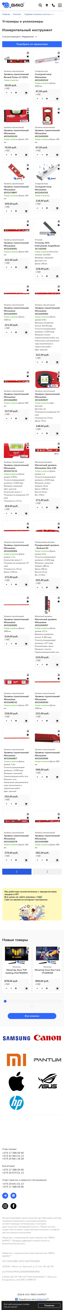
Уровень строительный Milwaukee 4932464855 (12, 410)
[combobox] (30, 37)
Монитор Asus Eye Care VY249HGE (47, 998)
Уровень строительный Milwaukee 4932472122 (12, 484)
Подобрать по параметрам (32, 44)
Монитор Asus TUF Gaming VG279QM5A (17, 998)
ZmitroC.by (42, 1299)
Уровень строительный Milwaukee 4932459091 (12, 253)
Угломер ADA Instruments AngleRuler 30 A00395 (43, 253)
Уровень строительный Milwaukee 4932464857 (12, 778)
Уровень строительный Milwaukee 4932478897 (12, 194)
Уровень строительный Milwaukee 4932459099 (43, 778)
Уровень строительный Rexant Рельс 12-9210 (16, 77)
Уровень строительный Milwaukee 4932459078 (12, 864)
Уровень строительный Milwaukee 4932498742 (12, 719)
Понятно (49, 1305)
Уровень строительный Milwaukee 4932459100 (12, 135)
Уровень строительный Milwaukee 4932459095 (12, 642)
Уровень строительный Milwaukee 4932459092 (43, 321)
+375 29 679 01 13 (13, 1172)
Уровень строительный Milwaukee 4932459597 (43, 410)
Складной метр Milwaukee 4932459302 (44, 77)
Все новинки (32, 1043)
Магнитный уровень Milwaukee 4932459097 (46, 640)
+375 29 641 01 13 (13, 1183)
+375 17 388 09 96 (13, 1153)
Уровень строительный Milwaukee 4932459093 (12, 321)
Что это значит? (10, 1306)
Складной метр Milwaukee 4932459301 (44, 192)
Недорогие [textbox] (28, 36)
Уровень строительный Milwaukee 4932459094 (12, 567)
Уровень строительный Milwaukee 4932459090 (43, 135)
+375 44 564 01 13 (13, 1156)
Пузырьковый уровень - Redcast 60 (47, 564)
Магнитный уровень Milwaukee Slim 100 (46, 481)
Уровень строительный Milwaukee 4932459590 (43, 719)
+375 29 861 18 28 (13, 1158)
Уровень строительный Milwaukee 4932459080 (43, 864)
